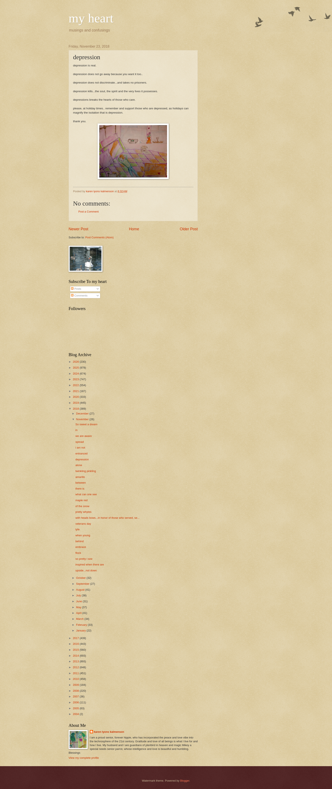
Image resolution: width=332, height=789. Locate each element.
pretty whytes (83, 511)
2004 (76, 714)
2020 (76, 396)
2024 (76, 373)
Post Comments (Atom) (99, 237)
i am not (80, 447)
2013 (76, 661)
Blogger (185, 780)
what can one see (86, 494)
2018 (76, 408)
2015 (76, 649)
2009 (76, 684)
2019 (76, 402)
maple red (81, 500)
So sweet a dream (86, 424)
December (82, 413)
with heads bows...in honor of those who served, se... (107, 517)
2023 (76, 379)
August (80, 589)
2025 (76, 367)
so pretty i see (83, 558)
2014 (76, 655)
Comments (79, 295)
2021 (76, 391)
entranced (81, 453)
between (80, 482)
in (76, 430)
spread (79, 441)
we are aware (83, 436)
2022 (76, 385)
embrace (80, 547)
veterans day (83, 523)
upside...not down (86, 570)
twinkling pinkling (85, 471)
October (81, 577)
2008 (76, 690)
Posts (76, 288)
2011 (76, 673)
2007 (76, 696)
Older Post (189, 229)
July (79, 595)
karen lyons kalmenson (109, 731)
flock (78, 552)
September (83, 583)
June (79, 601)
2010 (76, 679)
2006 (76, 702)
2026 (76, 361)
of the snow (82, 506)
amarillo (80, 477)
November (82, 419)
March (80, 618)
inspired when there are (89, 564)
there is (79, 488)
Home (134, 229)
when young (82, 535)
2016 (76, 643)
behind (79, 541)
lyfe (77, 529)
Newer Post (78, 229)
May (79, 607)
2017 (76, 638)
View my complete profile (84, 757)
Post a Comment (88, 211)
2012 (76, 667)
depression (82, 459)
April (79, 613)
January (81, 630)
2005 (76, 708)
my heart (91, 18)
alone (78, 465)
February (82, 624)
